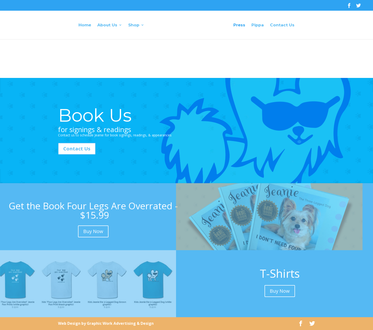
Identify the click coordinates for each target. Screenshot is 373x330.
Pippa (257, 25)
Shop (133, 25)
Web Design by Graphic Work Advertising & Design (106, 323)
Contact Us (282, 25)
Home (85, 25)
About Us (107, 25)
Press (239, 25)
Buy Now (93, 231)
